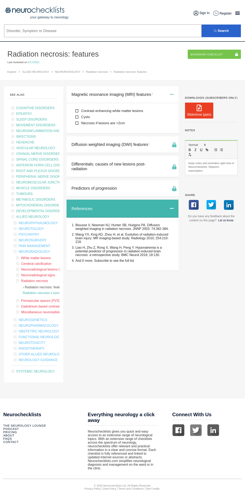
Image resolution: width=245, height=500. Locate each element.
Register (222, 13)
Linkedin (213, 430)
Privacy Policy (92, 488)
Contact (11, 442)
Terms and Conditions (131, 488)
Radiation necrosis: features (45, 287)
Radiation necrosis (97, 71)
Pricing (10, 432)
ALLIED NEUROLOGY (35, 71)
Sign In (201, 13)
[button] (197, 144)
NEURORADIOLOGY (67, 71)
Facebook (178, 430)
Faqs (7, 438)
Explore (11, 71)
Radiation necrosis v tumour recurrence (51, 293)
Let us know (226, 220)
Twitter (196, 430)
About (9, 435)
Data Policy (109, 488)
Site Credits (153, 488)
